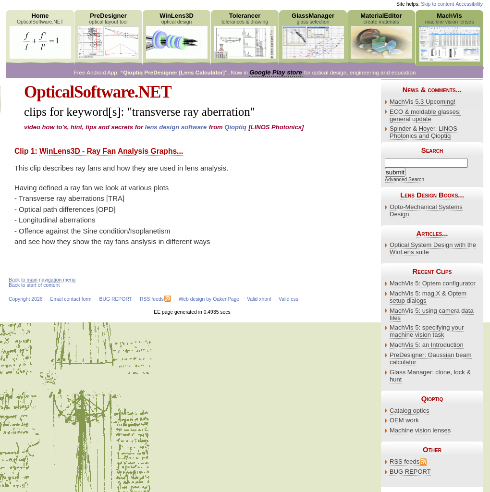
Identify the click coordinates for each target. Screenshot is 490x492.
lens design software (176, 127)
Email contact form (70, 299)
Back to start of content (34, 285)
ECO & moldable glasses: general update (425, 115)
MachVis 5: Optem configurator (433, 283)
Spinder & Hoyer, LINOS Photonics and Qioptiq (423, 132)
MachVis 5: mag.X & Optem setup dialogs (428, 297)
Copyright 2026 (25, 299)
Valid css (288, 299)
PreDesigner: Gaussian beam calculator (431, 358)
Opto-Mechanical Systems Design (426, 210)
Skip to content (437, 4)
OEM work (404, 420)
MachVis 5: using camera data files (432, 314)
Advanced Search (404, 179)
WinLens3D (176, 35)
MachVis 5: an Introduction (427, 344)
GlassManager (313, 35)
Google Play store (275, 72)
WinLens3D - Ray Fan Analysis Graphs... (111, 151)
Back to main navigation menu (42, 280)
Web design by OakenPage (209, 299)
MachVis (449, 37)
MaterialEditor (381, 35)
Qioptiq (235, 127)
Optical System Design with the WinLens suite (433, 248)
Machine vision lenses (420, 430)
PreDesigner (108, 35)
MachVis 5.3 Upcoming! (422, 101)
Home (40, 35)
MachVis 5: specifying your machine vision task (427, 331)
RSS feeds (404, 461)
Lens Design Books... (432, 195)
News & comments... (432, 90)
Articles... (432, 233)
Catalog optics (409, 410)
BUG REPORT (410, 471)
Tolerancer (244, 35)
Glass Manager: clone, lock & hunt (430, 376)
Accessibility (469, 4)
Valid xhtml (259, 299)
